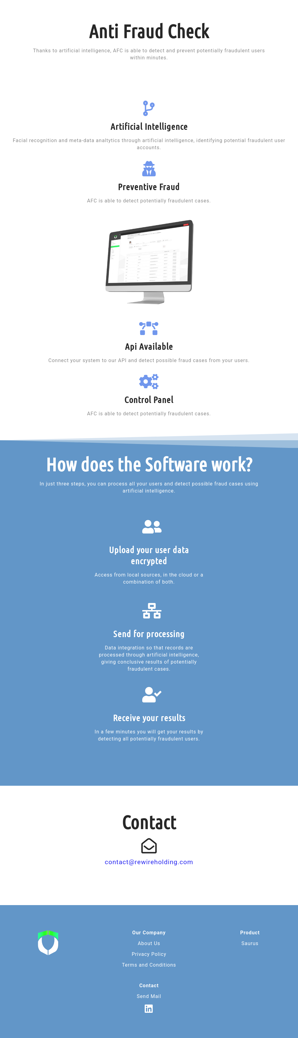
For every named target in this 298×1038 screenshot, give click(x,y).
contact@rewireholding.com (149, 862)
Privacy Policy (149, 954)
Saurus (250, 943)
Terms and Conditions (149, 965)
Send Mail (149, 996)
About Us (149, 943)
